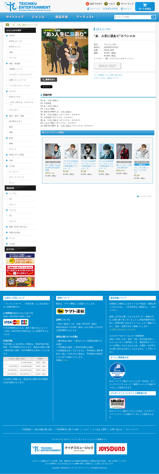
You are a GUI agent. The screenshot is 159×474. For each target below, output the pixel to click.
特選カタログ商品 (16, 155)
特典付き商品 (14, 232)
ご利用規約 (26, 429)
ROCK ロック (15, 47)
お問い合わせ (116, 429)
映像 (11, 143)
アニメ (12, 183)
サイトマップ (125, 3)
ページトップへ (144, 196)
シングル (13, 193)
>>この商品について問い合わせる (108, 75)
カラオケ (13, 91)
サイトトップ (15, 16)
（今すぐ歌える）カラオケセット (21, 103)
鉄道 (11, 138)
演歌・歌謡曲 (14, 63)
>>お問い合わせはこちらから (122, 329)
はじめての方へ (94, 3)
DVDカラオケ (15, 97)
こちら (65, 360)
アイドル (13, 58)
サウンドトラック (16, 177)
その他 (12, 166)
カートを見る (145, 6)
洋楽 (11, 160)
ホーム (7, 25)
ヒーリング (13, 172)
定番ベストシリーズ (17, 80)
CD (10, 199)
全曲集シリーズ (15, 69)
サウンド (13, 149)
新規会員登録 (112, 8)
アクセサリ (13, 110)
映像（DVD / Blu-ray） (18, 227)
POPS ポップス (15, 41)
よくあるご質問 (99, 429)
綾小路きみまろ (15, 121)
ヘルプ (109, 3)
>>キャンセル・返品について (106, 78)
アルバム (13, 210)
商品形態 (61, 16)
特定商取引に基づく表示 (68, 429)
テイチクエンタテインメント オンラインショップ (28, 6)
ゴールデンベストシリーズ (20, 74)
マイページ (95, 8)
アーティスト (85, 16)
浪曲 (11, 132)
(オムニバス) (103, 29)
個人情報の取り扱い (44, 429)
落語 (11, 127)
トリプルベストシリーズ (19, 86)
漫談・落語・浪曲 (16, 116)
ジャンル (38, 16)
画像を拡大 (49, 80)
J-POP (12, 36)
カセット (13, 204)
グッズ (12, 238)
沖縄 (11, 52)
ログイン (127, 8)
